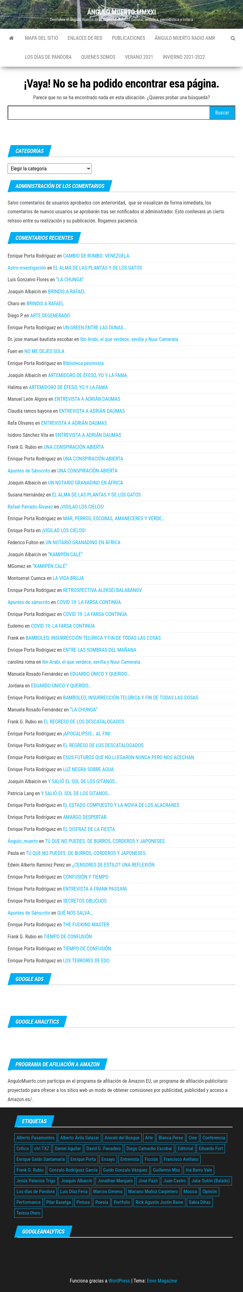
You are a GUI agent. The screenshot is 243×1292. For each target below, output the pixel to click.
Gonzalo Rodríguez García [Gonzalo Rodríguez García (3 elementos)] (73, 1170)
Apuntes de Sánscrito (29, 471)
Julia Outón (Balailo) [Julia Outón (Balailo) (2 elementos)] (210, 1181)
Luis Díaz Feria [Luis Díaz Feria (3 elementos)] (73, 1191)
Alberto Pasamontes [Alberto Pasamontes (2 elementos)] (35, 1138)
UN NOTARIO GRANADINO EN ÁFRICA (85, 483)
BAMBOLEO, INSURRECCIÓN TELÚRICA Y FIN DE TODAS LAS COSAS (93, 638)
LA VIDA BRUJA (68, 578)
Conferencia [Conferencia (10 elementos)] (213, 1138)
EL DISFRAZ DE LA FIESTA (89, 829)
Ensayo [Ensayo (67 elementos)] (108, 1159)
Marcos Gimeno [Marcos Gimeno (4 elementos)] (107, 1191)
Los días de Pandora (48, 57)
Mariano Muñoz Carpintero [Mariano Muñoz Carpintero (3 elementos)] (153, 1191)
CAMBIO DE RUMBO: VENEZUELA (96, 256)
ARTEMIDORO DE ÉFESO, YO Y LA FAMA (87, 375)
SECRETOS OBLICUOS (85, 901)
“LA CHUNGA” (70, 280)
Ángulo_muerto (23, 841)
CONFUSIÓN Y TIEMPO (85, 877)
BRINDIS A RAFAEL (66, 292)
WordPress (119, 1281)
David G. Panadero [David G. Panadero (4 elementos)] (103, 1148)
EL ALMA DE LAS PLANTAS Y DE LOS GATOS (97, 268)
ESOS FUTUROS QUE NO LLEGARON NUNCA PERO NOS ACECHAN (128, 757)
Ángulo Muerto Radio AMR (185, 38)
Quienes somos (98, 57)
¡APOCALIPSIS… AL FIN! (86, 734)
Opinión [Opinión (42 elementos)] (209, 1191)
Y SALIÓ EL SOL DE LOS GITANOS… (83, 781)
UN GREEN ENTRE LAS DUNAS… (94, 328)
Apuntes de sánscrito (29, 602)
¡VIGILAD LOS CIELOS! (82, 507)
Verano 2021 (139, 57)
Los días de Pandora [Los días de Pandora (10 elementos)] (35, 1191)
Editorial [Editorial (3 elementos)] (185, 1148)
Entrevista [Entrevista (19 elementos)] (130, 1159)
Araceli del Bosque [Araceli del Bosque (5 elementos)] (122, 1138)
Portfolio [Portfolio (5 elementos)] (122, 1202)
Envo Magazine (162, 1281)
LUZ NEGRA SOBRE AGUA (88, 769)
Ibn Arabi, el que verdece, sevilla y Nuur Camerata (129, 339)
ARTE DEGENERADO (50, 316)
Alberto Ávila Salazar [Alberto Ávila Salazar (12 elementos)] (79, 1138)
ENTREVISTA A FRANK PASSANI (95, 889)
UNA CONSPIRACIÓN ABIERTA (74, 447)
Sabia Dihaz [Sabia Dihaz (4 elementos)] (200, 1202)
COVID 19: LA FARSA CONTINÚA (89, 602)
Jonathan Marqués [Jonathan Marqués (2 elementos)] (115, 1181)
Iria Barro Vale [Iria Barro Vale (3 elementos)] (199, 1170)
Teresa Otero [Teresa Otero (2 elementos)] (28, 1213)
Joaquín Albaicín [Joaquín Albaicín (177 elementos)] (76, 1181)
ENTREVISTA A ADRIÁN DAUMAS (87, 399)
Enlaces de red (85, 38)
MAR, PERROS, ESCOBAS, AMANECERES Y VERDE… (114, 518)
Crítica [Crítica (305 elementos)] (22, 1148)
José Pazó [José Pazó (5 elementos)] (148, 1181)
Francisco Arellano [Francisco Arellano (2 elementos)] (181, 1159)
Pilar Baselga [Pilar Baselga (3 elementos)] (58, 1202)
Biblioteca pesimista (83, 363)
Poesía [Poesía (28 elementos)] (101, 1202)
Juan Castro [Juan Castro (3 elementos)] (174, 1181)
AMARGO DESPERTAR (84, 817)
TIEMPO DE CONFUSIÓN (68, 937)
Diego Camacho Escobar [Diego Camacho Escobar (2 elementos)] (149, 1148)
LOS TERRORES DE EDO (86, 961)
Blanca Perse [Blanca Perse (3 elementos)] (171, 1138)
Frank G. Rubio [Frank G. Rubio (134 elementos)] (30, 1170)
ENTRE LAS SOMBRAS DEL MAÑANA (99, 650)
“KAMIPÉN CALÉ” (65, 555)
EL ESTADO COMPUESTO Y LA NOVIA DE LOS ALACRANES (121, 805)
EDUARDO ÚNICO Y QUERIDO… (100, 674)
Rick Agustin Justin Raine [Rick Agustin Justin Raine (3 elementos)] (159, 1202)
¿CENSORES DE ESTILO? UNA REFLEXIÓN (113, 865)
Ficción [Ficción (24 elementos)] (151, 1159)
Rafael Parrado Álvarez (30, 507)
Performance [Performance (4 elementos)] (28, 1202)
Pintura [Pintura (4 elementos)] (83, 1202)
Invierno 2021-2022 (184, 57)
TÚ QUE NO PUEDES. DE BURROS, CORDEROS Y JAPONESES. (105, 841)
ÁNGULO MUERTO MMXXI (121, 12)
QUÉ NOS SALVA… (75, 913)
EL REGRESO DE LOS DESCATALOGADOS (84, 722)
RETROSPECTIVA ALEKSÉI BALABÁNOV (102, 590)
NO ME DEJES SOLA (44, 351)
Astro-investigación (27, 268)
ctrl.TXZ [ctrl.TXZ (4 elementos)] (41, 1148)
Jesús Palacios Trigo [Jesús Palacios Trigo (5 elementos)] (35, 1181)
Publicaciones (128, 38)
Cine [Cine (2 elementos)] (193, 1138)
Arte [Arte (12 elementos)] (149, 1138)
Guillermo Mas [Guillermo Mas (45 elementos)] (166, 1170)
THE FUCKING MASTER (86, 925)
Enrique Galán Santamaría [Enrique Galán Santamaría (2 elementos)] (40, 1159)
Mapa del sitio (41, 38)
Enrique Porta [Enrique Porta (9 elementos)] (83, 1159)
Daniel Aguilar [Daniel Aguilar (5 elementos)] (68, 1148)
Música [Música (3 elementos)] (190, 1191)
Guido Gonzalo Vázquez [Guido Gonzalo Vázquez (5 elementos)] (125, 1170)
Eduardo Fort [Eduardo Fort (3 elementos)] (211, 1148)
